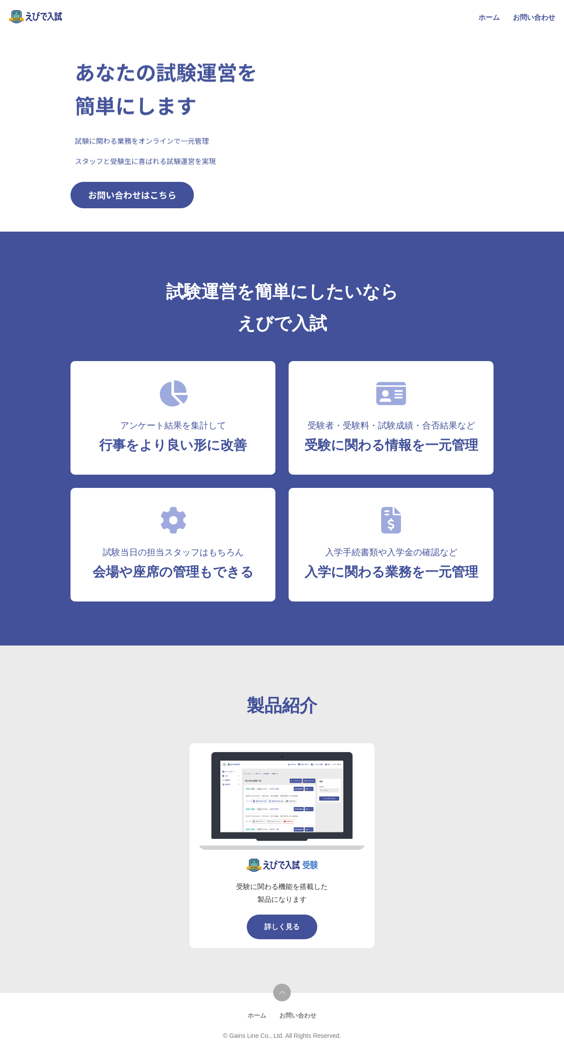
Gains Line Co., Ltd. (257, 1035)
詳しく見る (282, 926)
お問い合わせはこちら (132, 194)
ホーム (489, 17)
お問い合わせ (534, 17)
